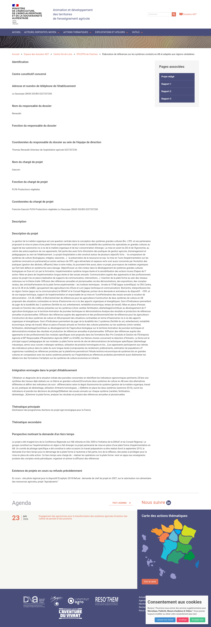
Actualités (144, 597)
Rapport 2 (166, 91)
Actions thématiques (75, 32)
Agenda (142, 600)
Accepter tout (197, 620)
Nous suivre (156, 502)
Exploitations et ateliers (110, 32)
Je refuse (183, 620)
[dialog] (177, 610)
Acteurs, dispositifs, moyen (40, 32)
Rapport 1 (166, 84)
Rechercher (144, 607)
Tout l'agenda (119, 503)
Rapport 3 (166, 98)
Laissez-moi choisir (165, 620)
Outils (135, 32)
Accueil (16, 32)
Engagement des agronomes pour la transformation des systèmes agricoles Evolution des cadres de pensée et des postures (83, 517)
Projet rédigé (167, 76)
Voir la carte (150, 581)
